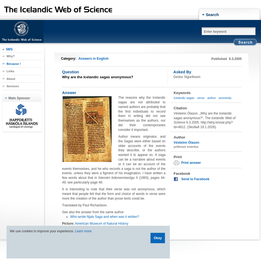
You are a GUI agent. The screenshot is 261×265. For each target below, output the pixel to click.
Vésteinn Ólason (186, 142)
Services (13, 86)
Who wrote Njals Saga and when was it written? (104, 217)
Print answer (191, 163)
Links (10, 71)
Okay (158, 238)
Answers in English (93, 59)
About (11, 78)
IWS (9, 49)
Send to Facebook (195, 179)
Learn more (83, 231)
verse (200, 98)
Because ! (14, 63)
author (211, 98)
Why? (11, 56)
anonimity (225, 98)
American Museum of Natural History (101, 223)
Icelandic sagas (184, 98)
